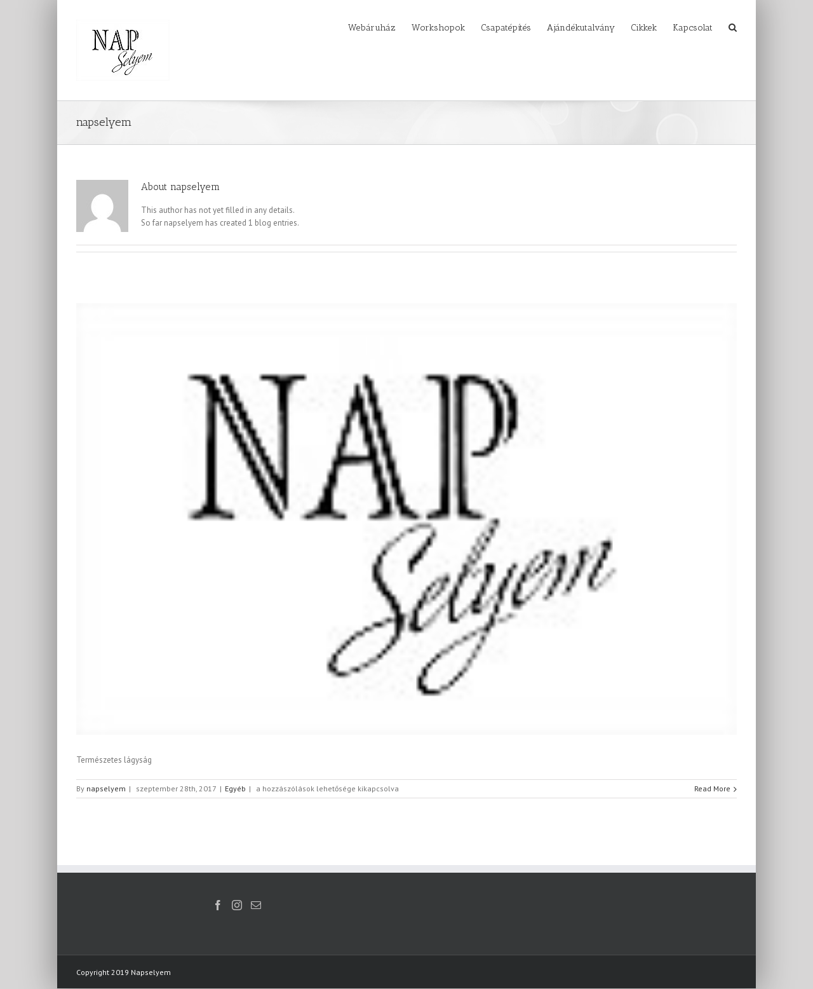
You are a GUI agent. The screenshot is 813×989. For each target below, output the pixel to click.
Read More (712, 788)
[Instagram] (237, 905)
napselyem (106, 788)
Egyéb (235, 788)
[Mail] (256, 905)
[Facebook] (218, 905)
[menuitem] (380, 26)
